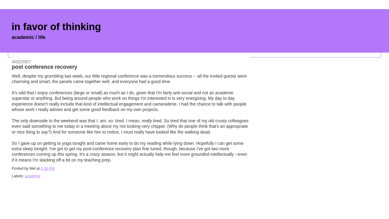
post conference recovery (44, 67)
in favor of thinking (56, 26)
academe (32, 176)
